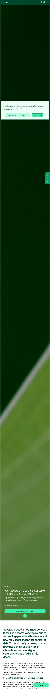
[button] (44, 2)
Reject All (24, 115)
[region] (25, 110)
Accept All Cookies (11, 115)
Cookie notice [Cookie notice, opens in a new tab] (9, 109)
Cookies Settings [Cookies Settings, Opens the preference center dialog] (37, 115)
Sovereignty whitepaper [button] (25, 611)
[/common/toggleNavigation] (48, 2)
